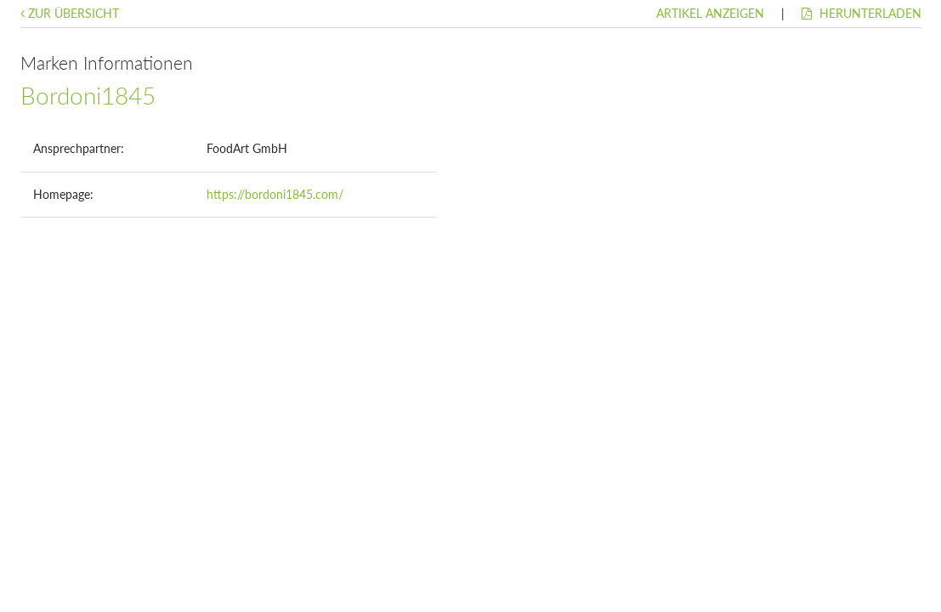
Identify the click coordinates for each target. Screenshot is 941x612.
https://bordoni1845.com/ (275, 194)
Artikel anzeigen (710, 13)
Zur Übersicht (69, 13)
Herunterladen (861, 13)
